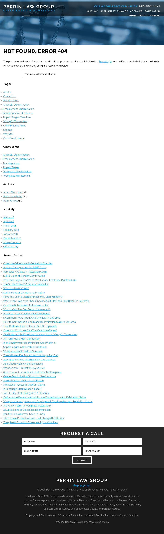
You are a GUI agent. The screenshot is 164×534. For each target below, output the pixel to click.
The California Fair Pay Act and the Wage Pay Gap (30, 355)
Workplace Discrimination (17, 171)
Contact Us (9, 96)
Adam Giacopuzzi (13, 192)
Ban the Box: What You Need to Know (24, 414)
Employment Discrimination (18, 108)
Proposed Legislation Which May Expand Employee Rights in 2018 (39, 280)
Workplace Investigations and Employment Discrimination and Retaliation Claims (47, 401)
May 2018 (8, 217)
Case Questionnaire (14, 138)
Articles (7, 92)
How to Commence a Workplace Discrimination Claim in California (39, 322)
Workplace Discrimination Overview (22, 351)
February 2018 (11, 229)
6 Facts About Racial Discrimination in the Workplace (32, 372)
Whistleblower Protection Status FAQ (24, 368)
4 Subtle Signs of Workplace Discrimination (27, 409)
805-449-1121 (150, 6)
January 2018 (10, 234)
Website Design (64, 522)
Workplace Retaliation (70, 515)
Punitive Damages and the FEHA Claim (24, 267)
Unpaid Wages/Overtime (17, 117)
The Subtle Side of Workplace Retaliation (26, 284)
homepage (105, 61)
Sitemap (8, 129)
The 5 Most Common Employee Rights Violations (30, 422)
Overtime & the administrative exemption (26, 305)
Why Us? (8, 134)
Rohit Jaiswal (10, 200)
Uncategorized (11, 163)
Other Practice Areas (14, 125)
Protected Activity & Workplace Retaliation (26, 313)
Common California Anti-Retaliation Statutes (27, 263)
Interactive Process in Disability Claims (24, 384)
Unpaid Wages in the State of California (24, 347)
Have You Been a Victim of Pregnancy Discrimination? (32, 296)
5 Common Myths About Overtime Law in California (31, 317)
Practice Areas (11, 100)
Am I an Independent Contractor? (21, 338)
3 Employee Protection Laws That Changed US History (33, 418)
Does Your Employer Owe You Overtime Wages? (30, 330)
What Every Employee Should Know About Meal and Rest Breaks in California (46, 301)
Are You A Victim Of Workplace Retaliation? (27, 405)
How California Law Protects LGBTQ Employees (30, 326)
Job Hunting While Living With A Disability (26, 393)
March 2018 (9, 225)
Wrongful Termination (15, 121)
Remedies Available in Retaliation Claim (25, 271)
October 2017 (10, 246)
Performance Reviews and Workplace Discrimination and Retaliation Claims (44, 397)
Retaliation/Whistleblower (18, 113)
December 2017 (12, 238)
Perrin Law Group (28, 6)
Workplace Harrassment (16, 175)
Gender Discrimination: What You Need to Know (29, 376)
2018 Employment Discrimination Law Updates (29, 359)
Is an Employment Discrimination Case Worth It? (29, 342)
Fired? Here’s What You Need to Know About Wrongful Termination (40, 334)
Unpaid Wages (11, 167)
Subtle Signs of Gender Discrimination (24, 275)
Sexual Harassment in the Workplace (23, 380)
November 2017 (12, 242)
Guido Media (102, 522)
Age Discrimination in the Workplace (23, 363)
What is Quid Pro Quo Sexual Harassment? (26, 309)
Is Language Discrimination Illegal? (22, 388)
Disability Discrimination (16, 104)
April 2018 (8, 221)
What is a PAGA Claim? (16, 288)
